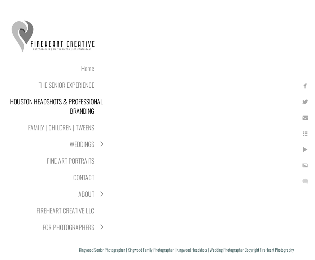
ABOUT (86, 194)
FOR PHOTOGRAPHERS (68, 227)
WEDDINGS (82, 144)
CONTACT (83, 177)
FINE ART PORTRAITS (70, 160)
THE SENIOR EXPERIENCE (66, 85)
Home (87, 68)
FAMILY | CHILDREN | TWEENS (61, 127)
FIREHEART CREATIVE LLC (65, 210)
